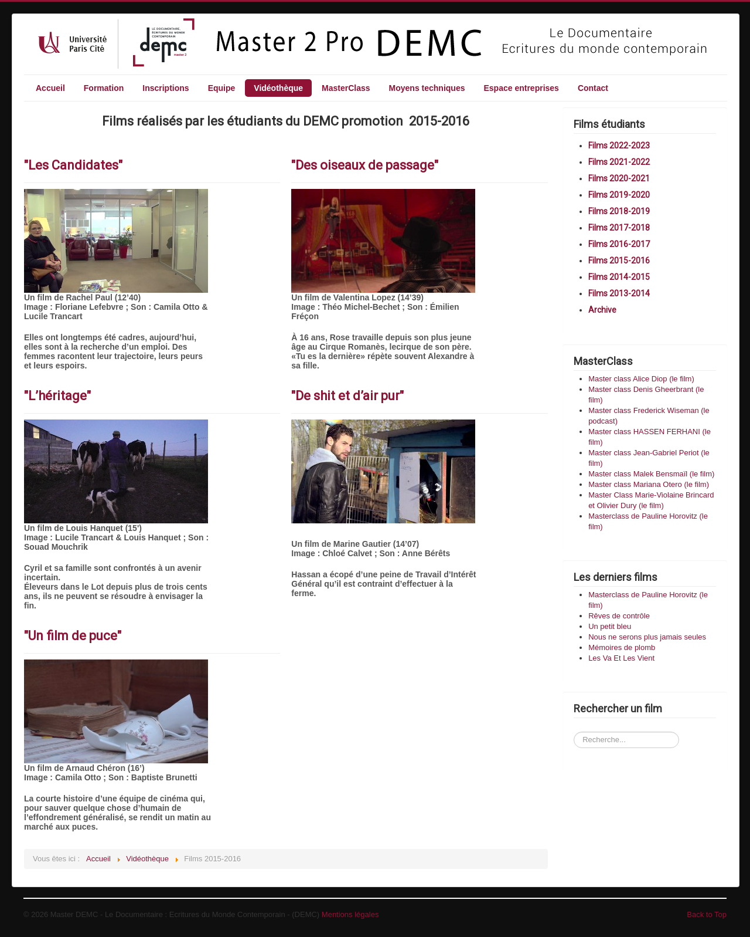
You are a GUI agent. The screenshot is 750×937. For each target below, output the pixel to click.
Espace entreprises (520, 88)
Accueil (50, 88)
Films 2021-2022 (619, 162)
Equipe (222, 88)
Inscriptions (165, 88)
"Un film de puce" (72, 635)
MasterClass (346, 88)
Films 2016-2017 (619, 244)
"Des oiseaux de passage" (364, 165)
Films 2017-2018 (619, 227)
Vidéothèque (278, 88)
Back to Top (707, 914)
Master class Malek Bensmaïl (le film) (651, 473)
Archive (602, 309)
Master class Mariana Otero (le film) (648, 484)
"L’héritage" (57, 395)
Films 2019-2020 (619, 194)
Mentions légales (350, 914)
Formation (104, 88)
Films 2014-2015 (619, 277)
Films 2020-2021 (619, 178)
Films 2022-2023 (619, 145)
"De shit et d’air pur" (347, 395)
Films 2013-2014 (619, 293)
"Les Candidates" (73, 165)
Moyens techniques (427, 88)
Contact (593, 88)
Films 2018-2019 (619, 211)
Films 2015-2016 (619, 260)
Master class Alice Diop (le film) (641, 378)
